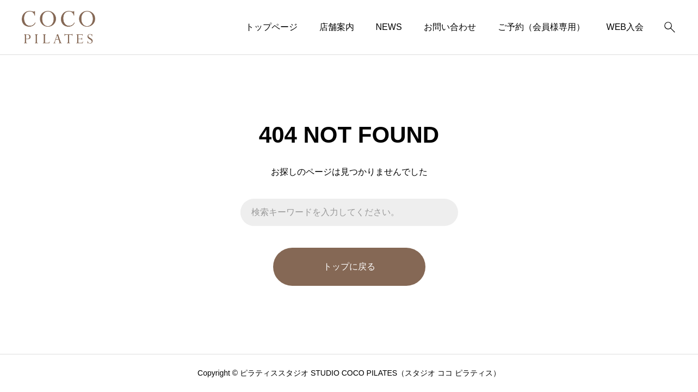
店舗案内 (336, 27)
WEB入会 (625, 27)
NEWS (389, 27)
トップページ (271, 27)
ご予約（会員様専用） (541, 27)
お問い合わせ (450, 27)
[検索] (669, 27)
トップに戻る (349, 266)
